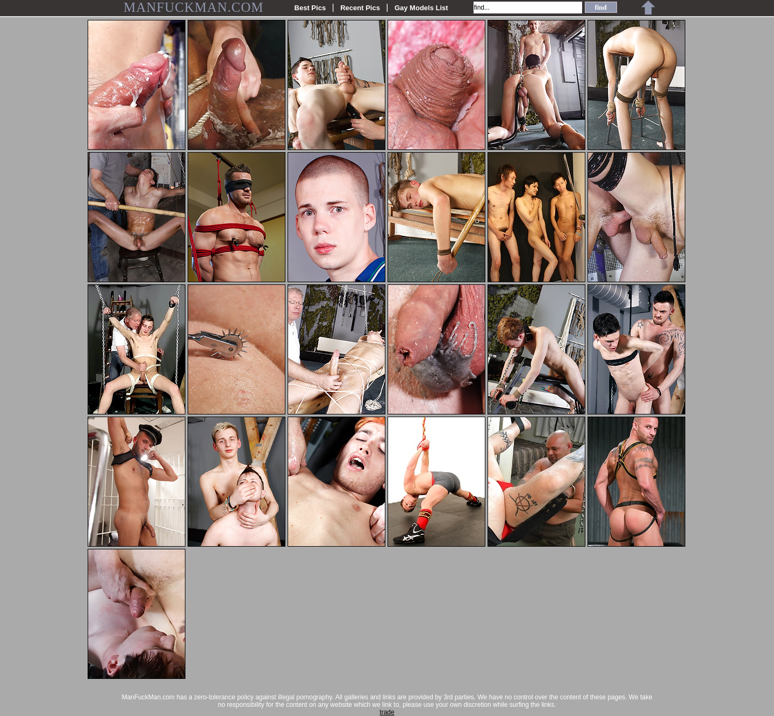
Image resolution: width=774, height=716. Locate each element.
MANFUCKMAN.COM (194, 7)
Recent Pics (360, 8)
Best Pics (310, 8)
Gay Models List (421, 8)
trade (386, 712)
